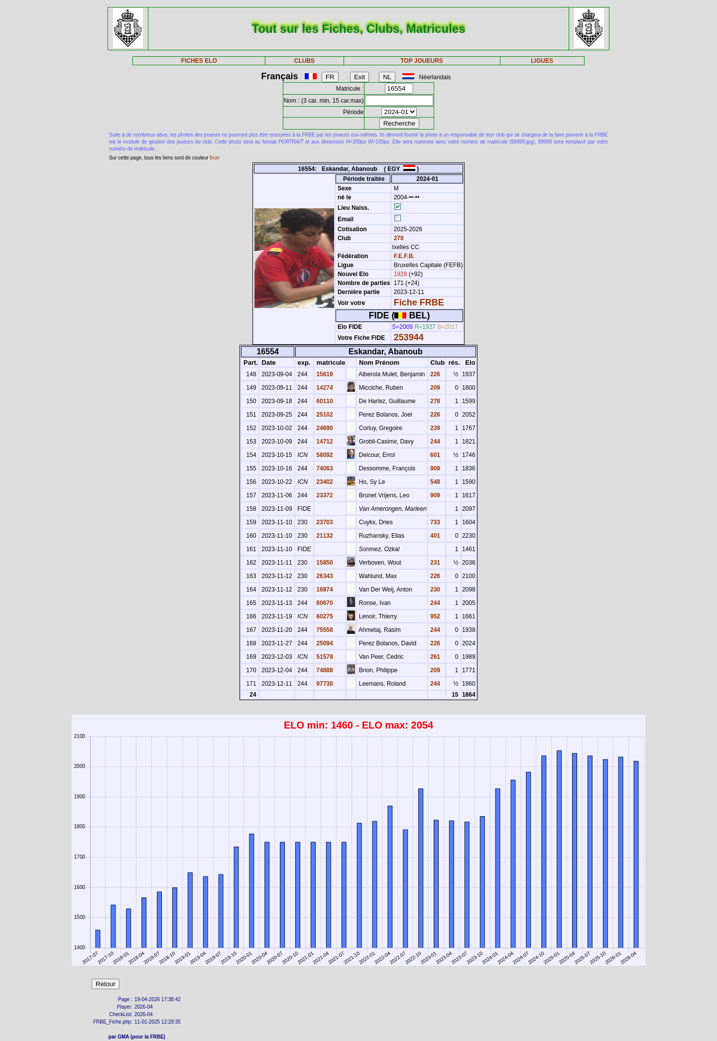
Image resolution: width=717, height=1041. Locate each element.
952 (434, 616)
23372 (324, 495)
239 (434, 428)
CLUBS (304, 60)
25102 (324, 414)
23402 (324, 481)
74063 (324, 468)
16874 (324, 589)
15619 (324, 374)
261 (434, 656)
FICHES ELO (199, 60)
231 (434, 562)
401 (434, 535)
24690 (324, 428)
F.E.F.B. (404, 256)
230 (434, 589)
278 (397, 238)
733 (434, 522)
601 (434, 454)
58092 (324, 454)
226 (434, 374)
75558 (324, 629)
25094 (324, 643)
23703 (324, 522)
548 (434, 481)
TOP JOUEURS (421, 60)
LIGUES (542, 60)
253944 (409, 337)
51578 (324, 656)
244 (434, 441)
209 (434, 387)
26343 (324, 576)
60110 (324, 401)
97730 (324, 683)
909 (434, 468)
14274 (324, 387)
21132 (324, 535)
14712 (324, 441)
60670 (324, 602)
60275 (324, 616)
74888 (324, 670)
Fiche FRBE (419, 302)
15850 (324, 562)
